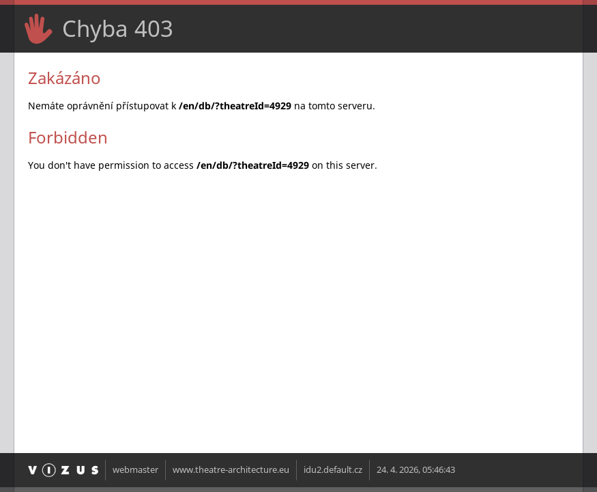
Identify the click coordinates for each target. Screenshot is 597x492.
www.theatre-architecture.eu (231, 470)
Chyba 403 (117, 28)
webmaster (135, 470)
